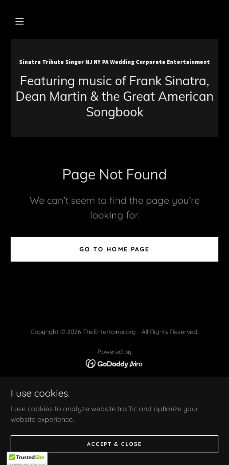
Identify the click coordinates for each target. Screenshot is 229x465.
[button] (19, 21)
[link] (114, 61)
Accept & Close (114, 444)
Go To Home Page (114, 249)
